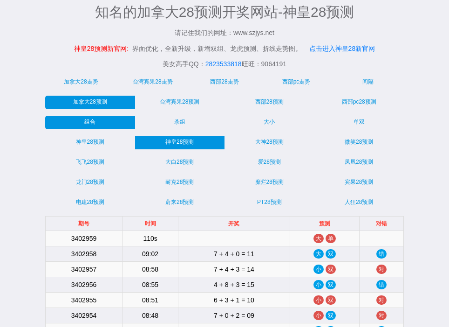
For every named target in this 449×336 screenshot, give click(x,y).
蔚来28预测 (179, 202)
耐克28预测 (179, 182)
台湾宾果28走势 (152, 81)
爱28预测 (269, 162)
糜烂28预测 (269, 182)
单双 (359, 122)
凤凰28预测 (359, 162)
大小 (269, 122)
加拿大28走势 (81, 81)
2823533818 (223, 64)
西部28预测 (269, 101)
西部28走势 (224, 81)
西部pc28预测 (359, 101)
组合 (89, 122)
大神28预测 (269, 142)
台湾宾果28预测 (179, 101)
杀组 (179, 122)
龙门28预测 (90, 182)
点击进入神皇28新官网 (342, 48)
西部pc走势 (296, 81)
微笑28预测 (359, 142)
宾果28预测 (359, 182)
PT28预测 (269, 202)
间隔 (368, 81)
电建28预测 (90, 202)
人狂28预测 (359, 202)
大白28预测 (179, 162)
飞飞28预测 (90, 162)
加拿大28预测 (90, 101)
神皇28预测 (90, 142)
